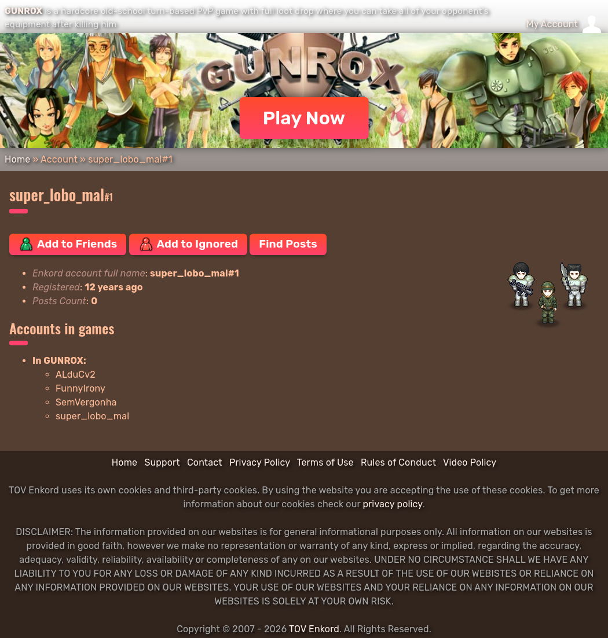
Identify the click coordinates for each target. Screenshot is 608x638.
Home (17, 159)
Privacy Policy (259, 462)
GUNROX (23, 11)
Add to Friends (68, 244)
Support (162, 462)
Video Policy (469, 462)
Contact (204, 462)
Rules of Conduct (398, 462)
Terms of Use (325, 462)
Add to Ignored (188, 244)
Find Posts (288, 243)
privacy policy (392, 504)
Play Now (304, 118)
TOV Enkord (314, 629)
